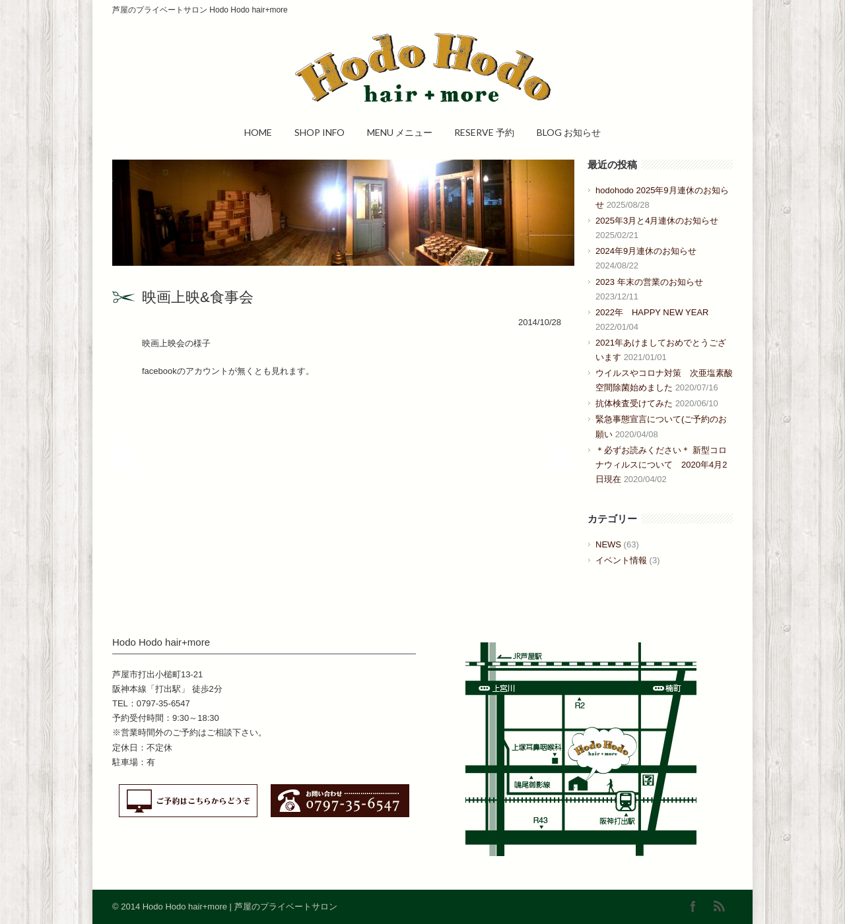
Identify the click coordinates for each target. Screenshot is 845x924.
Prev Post (123, 458)
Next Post (559, 458)
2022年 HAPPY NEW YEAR (651, 312)
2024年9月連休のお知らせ (645, 251)
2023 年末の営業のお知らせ (649, 282)
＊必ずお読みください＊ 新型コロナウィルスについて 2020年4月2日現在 (661, 464)
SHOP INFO (319, 132)
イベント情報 (621, 560)
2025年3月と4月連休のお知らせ (656, 221)
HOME (258, 132)
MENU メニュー (399, 132)
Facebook (693, 906)
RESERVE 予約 (484, 132)
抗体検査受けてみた (634, 403)
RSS (719, 906)
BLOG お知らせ (569, 132)
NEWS (608, 544)
